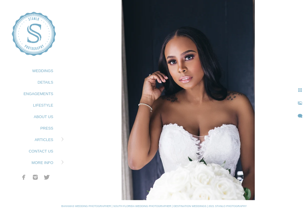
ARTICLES (44, 140)
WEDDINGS (43, 71)
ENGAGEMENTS (38, 94)
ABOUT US (43, 117)
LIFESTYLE (43, 105)
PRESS (46, 128)
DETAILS (45, 82)
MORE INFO (42, 162)
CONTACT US (41, 151)
